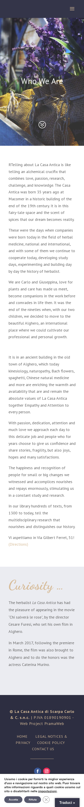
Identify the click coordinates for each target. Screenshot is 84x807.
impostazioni (47, 791)
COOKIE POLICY (51, 742)
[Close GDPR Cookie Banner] (46, 799)
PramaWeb (54, 723)
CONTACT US (43, 749)
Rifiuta (33, 799)
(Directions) (18, 544)
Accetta (13, 799)
